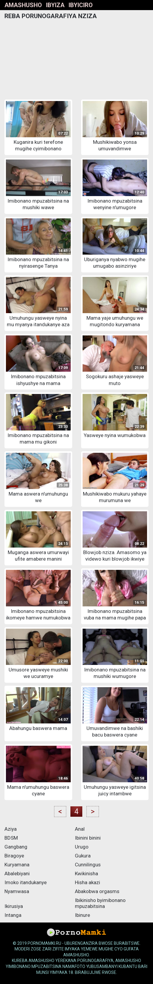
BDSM (11, 838)
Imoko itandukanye (25, 882)
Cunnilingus (88, 865)
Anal (80, 829)
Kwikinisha (86, 873)
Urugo (82, 847)
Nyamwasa (16, 891)
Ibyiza (55, 5)
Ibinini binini (88, 838)
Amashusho (23, 5)
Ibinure (82, 915)
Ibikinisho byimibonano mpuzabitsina (100, 903)
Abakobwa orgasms (97, 891)
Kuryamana (16, 865)
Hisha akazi (87, 882)
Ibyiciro (81, 5)
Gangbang (15, 847)
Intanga (12, 915)
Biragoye (14, 856)
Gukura (83, 856)
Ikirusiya (13, 906)
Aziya (10, 829)
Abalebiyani (17, 873)
